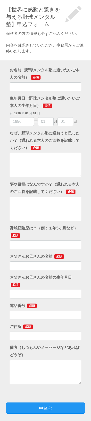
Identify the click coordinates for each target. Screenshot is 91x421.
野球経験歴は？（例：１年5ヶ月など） (44, 232)
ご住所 (21, 327)
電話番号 (23, 306)
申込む (45, 408)
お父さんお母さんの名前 (37, 256)
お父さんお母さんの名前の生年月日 (41, 281)
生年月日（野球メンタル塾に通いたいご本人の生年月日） (45, 102)
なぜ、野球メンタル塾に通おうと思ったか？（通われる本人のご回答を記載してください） (45, 140)
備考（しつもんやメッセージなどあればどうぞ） (45, 351)
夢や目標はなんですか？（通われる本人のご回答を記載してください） (45, 188)
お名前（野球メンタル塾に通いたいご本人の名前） (45, 74)
